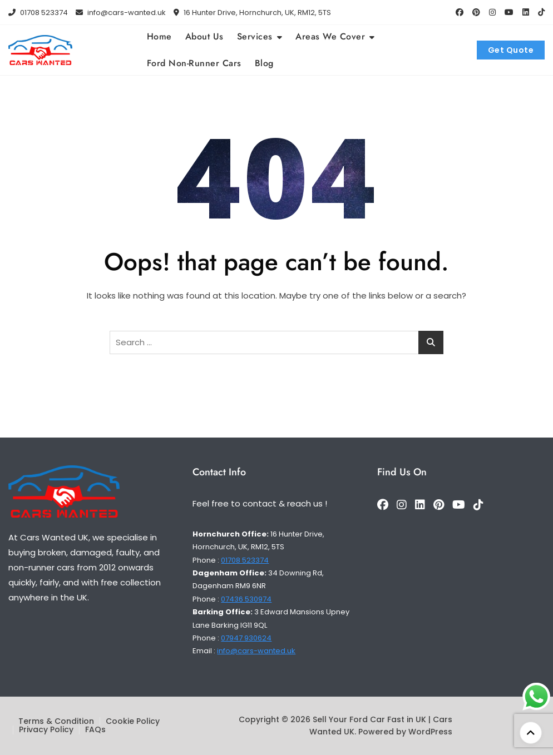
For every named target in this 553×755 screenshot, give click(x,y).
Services (255, 36)
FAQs (95, 729)
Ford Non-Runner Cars (194, 63)
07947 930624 (246, 638)
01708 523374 (38, 12)
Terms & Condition (56, 721)
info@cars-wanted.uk (121, 12)
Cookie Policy (133, 721)
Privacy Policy (46, 729)
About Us (204, 36)
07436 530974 (246, 599)
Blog (264, 63)
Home (159, 36)
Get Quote (511, 50)
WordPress (430, 731)
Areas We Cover (330, 36)
